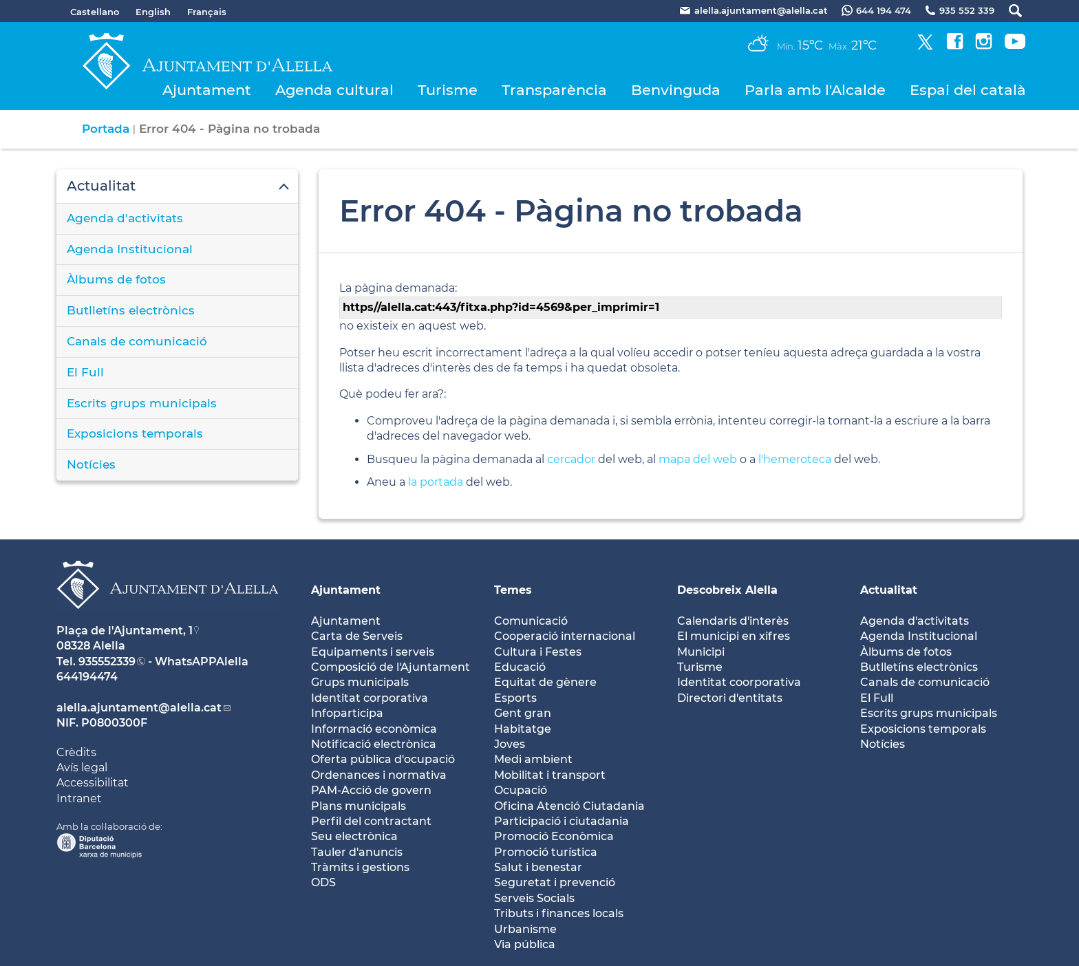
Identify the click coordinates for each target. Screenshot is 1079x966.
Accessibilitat (92, 782)
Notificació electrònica (373, 744)
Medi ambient (533, 759)
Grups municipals (360, 682)
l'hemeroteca (794, 459)
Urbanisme (525, 929)
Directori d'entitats (729, 698)
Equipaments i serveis (372, 651)
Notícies (91, 464)
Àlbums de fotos (116, 279)
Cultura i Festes (537, 651)
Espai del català (968, 89)
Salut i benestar (538, 867)
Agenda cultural (334, 89)
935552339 (107, 661)
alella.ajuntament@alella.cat (139, 707)
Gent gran (522, 713)
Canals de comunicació (137, 341)
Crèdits (76, 752)
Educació (520, 667)
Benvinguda (675, 89)
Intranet (79, 798)
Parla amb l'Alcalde (815, 89)
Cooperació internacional (564, 636)
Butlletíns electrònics (131, 310)
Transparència (554, 89)
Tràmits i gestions (360, 867)
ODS (323, 882)
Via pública (524, 944)
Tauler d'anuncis (357, 852)
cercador (571, 459)
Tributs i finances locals (558, 913)
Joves (509, 744)
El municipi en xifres (733, 636)
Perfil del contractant (371, 821)
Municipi (701, 651)
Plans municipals (358, 806)
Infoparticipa (347, 713)
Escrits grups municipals (142, 403)
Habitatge (522, 729)
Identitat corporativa (369, 698)
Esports (515, 698)
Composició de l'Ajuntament (390, 667)
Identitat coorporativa (739, 682)
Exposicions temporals (135, 433)
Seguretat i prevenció (554, 882)
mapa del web (698, 459)
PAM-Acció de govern (371, 790)
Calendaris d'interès (733, 620)
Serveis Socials (534, 898)
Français (206, 11)
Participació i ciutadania (561, 821)
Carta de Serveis (357, 636)
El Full (85, 372)
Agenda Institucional (130, 249)
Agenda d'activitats (125, 218)
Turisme (448, 89)
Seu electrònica (354, 836)
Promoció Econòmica (554, 836)
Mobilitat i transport (550, 775)
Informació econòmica (374, 729)
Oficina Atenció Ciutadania (569, 806)
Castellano (94, 11)
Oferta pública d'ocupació (383, 759)
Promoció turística (545, 852)
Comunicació (531, 620)
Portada (105, 129)
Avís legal (81, 767)
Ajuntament (206, 89)
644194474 (87, 676)
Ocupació (520, 790)
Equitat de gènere (545, 682)
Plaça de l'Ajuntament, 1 (124, 630)
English (153, 11)
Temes (513, 590)
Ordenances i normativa (379, 775)
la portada (435, 482)
